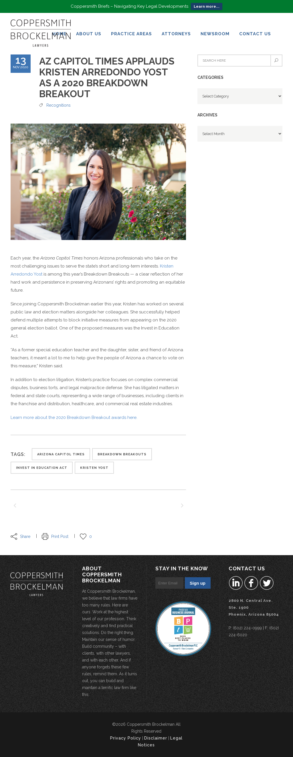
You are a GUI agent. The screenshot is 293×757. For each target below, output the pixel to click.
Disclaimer (155, 738)
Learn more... (206, 6)
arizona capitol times (61, 454)
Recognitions (58, 105)
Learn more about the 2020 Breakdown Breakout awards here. (74, 417)
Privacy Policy (125, 738)
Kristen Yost (94, 468)
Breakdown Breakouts (122, 454)
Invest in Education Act (41, 468)
